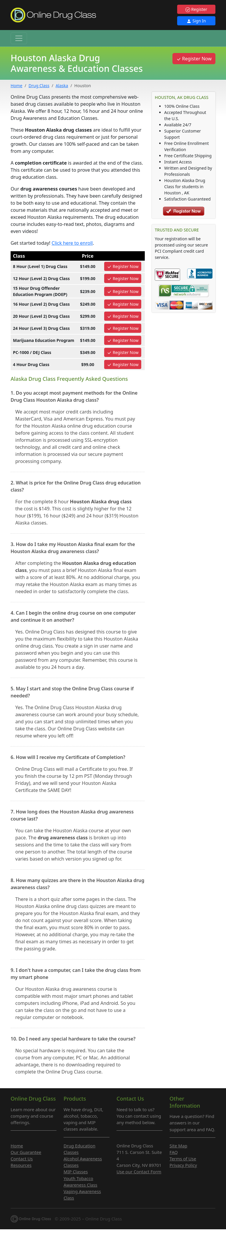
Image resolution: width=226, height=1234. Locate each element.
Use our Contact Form (139, 1172)
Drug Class (39, 85)
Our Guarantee (26, 1152)
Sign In (196, 21)
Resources (21, 1165)
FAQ (174, 1152)
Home (16, 85)
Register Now (194, 58)
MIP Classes (76, 1172)
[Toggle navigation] (19, 38)
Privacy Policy (183, 1165)
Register (196, 9)
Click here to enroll (72, 243)
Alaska (62, 85)
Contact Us (22, 1159)
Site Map (178, 1146)
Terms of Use (183, 1159)
